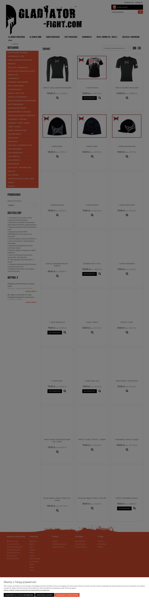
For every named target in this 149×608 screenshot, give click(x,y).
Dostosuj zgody (45, 595)
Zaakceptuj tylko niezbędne (19, 595)
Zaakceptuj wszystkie (67, 595)
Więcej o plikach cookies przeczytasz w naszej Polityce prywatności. (27, 590)
